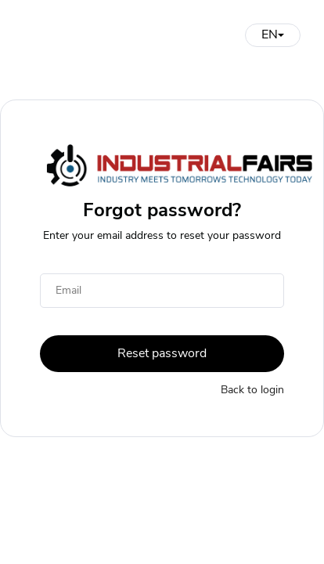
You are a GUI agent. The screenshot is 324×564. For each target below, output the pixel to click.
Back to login (252, 389)
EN (272, 34)
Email (68, 290)
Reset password (162, 353)
